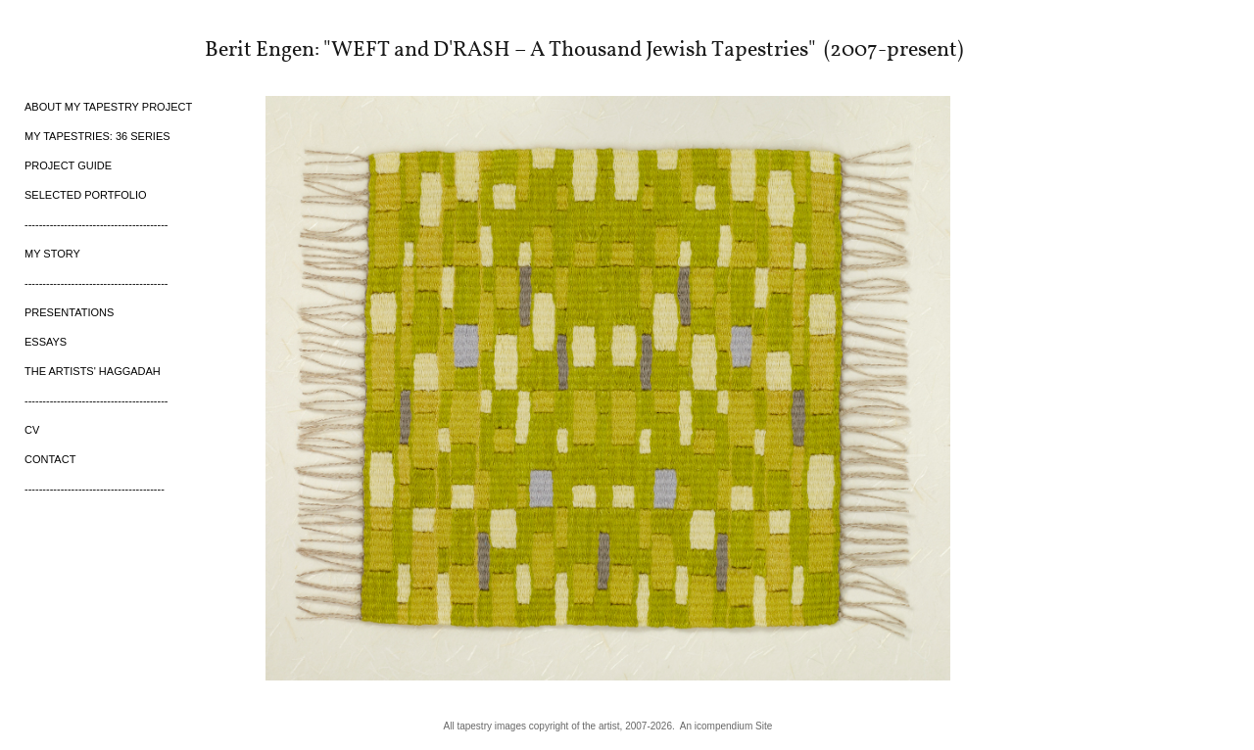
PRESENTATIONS (69, 312)
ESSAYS (45, 342)
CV (31, 430)
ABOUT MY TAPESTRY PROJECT (108, 107)
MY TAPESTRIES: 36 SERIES (97, 136)
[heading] (73, 48)
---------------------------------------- (96, 224)
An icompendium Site (726, 726)
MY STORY (52, 253)
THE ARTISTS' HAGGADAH (92, 371)
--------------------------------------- (94, 488)
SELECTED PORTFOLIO (85, 195)
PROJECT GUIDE (68, 165)
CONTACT (49, 459)
